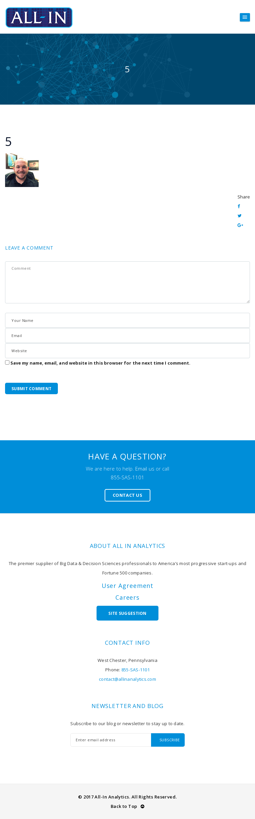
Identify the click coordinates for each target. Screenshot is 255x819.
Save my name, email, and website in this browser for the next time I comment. (100, 363)
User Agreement (128, 586)
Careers (127, 597)
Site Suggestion (127, 613)
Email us (144, 468)
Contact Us (127, 495)
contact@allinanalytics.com (127, 679)
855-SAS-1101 (128, 477)
